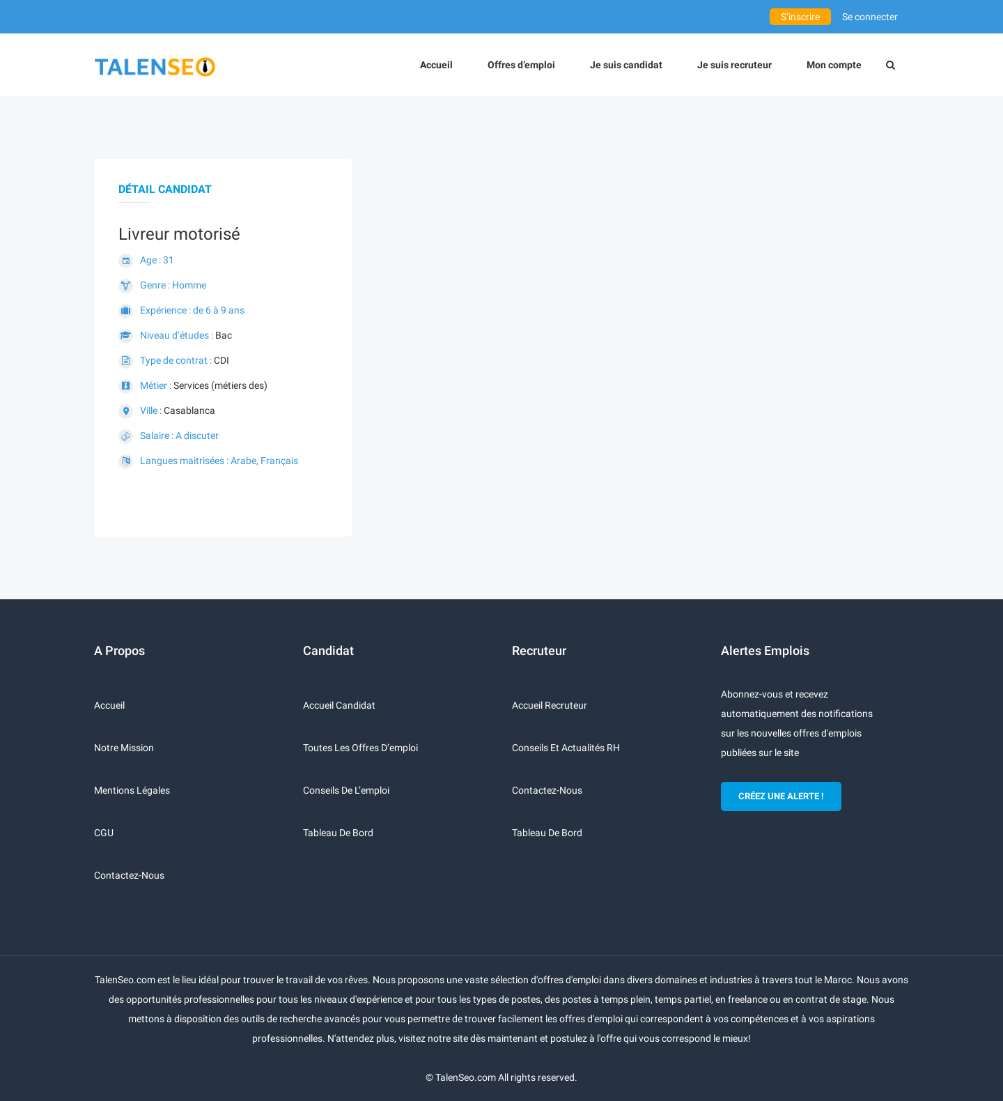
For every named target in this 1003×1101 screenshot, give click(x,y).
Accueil (436, 64)
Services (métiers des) (220, 385)
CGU (104, 832)
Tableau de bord (338, 832)
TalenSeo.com (465, 1077)
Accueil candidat (339, 705)
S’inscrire (800, 16)
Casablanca (189, 410)
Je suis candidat (626, 64)
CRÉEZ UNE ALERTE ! (781, 796)
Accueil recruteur (549, 705)
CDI (221, 360)
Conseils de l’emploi (346, 790)
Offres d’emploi (521, 64)
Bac (223, 335)
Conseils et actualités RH (566, 747)
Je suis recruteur (734, 64)
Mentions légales (132, 790)
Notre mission (124, 747)
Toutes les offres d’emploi (360, 747)
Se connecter (870, 16)
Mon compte (834, 64)
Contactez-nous (129, 875)
